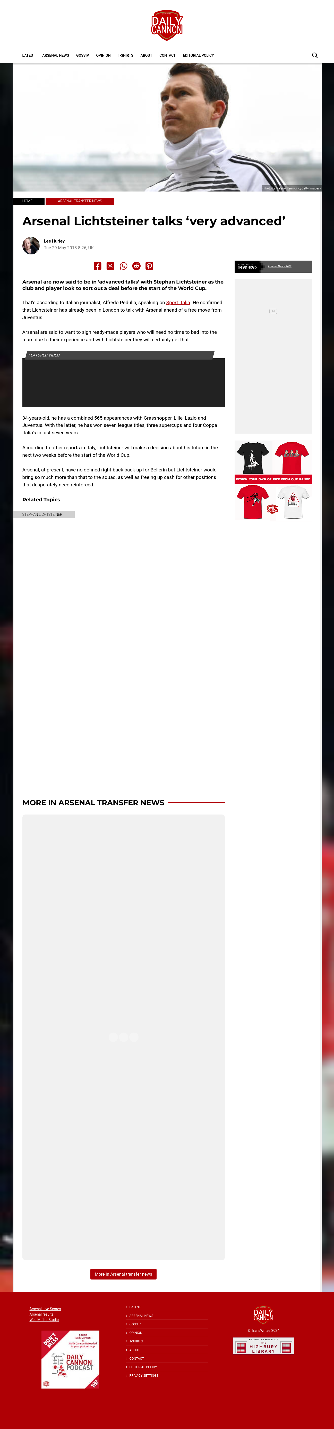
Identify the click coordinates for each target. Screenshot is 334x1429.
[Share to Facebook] (97, 266)
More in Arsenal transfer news (93, 802)
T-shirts (125, 55)
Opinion (103, 55)
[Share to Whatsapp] (123, 266)
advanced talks (118, 282)
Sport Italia (178, 302)
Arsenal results (42, 1314)
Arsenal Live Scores (45, 1309)
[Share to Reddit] (136, 266)
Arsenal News (55, 55)
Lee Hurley (54, 241)
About (146, 55)
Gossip (82, 55)
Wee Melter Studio (44, 1320)
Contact (167, 55)
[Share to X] (110, 266)
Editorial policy (198, 55)
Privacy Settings (144, 1375)
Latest (28, 55)
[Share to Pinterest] (149, 266)
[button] (315, 55)
